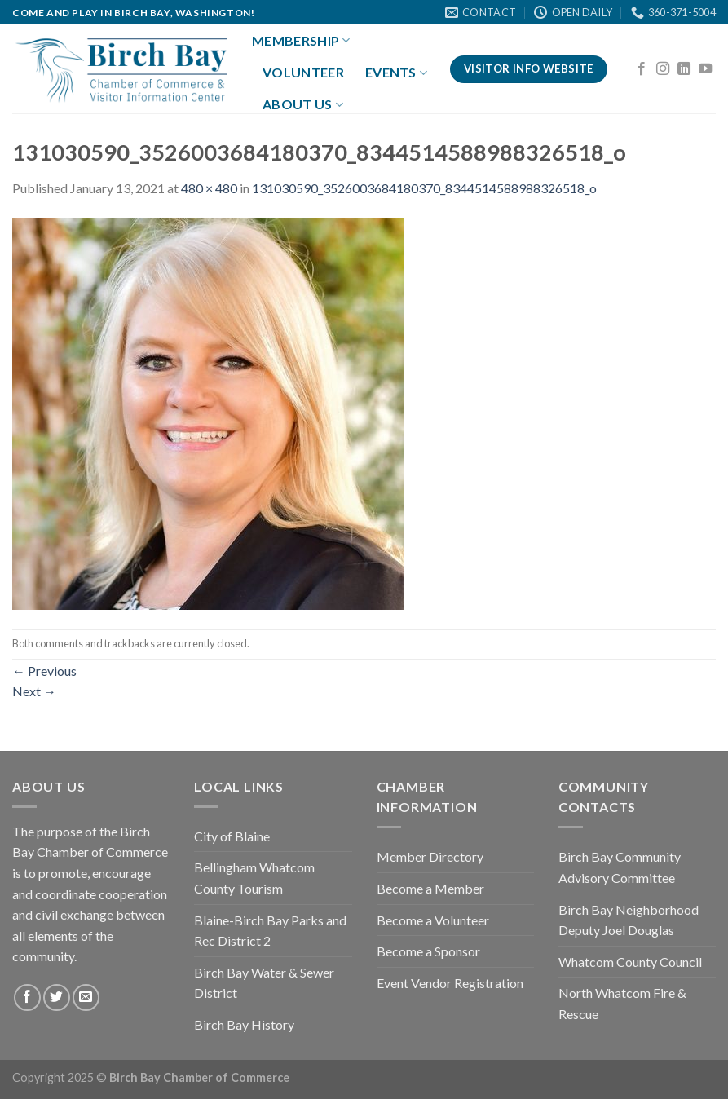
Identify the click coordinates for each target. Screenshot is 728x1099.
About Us (303, 104)
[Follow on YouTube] (705, 69)
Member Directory (430, 856)
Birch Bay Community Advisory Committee (619, 867)
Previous (44, 670)
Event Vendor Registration (450, 983)
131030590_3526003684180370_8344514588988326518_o (424, 188)
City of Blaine (232, 836)
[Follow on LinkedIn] (683, 69)
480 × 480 (209, 188)
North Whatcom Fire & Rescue (622, 1003)
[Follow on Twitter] (56, 997)
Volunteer (303, 72)
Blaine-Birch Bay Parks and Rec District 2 (270, 930)
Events (396, 72)
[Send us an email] (86, 997)
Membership (301, 41)
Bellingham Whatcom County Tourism (254, 877)
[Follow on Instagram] (662, 69)
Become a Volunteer (433, 920)
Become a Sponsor (428, 951)
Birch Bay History (244, 1024)
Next (34, 691)
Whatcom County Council (630, 961)
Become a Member (430, 888)
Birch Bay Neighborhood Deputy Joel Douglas (628, 920)
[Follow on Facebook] (641, 69)
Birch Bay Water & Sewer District (264, 982)
